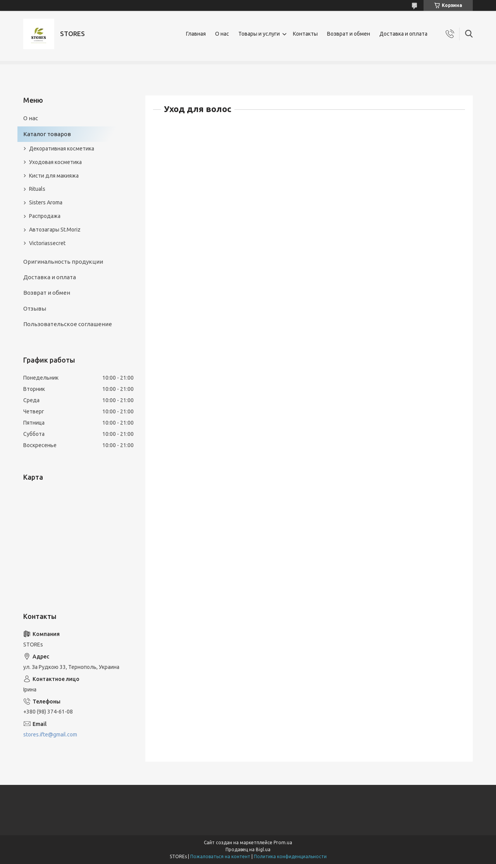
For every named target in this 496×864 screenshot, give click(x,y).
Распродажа (44, 216)
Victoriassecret (47, 243)
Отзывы (34, 308)
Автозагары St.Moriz (55, 229)
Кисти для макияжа (54, 176)
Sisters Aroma (45, 202)
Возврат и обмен (348, 34)
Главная (196, 34)
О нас (222, 34)
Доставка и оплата (403, 34)
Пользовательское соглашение (67, 324)
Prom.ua (283, 842)
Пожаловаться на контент (220, 856)
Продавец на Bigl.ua (248, 849)
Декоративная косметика (61, 148)
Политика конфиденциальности (290, 856)
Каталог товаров (47, 134)
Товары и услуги (259, 34)
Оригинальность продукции (63, 261)
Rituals (37, 189)
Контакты (305, 34)
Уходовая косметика (55, 162)
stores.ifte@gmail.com (50, 734)
